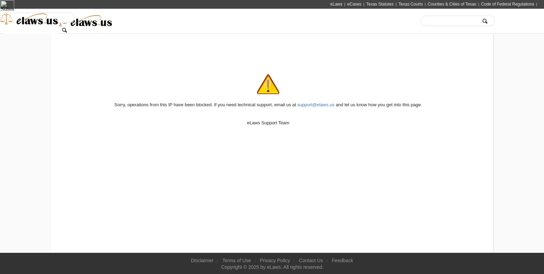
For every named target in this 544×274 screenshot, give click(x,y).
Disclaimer (202, 260)
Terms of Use (236, 260)
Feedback (342, 260)
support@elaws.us (315, 104)
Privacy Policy (275, 260)
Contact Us (311, 260)
